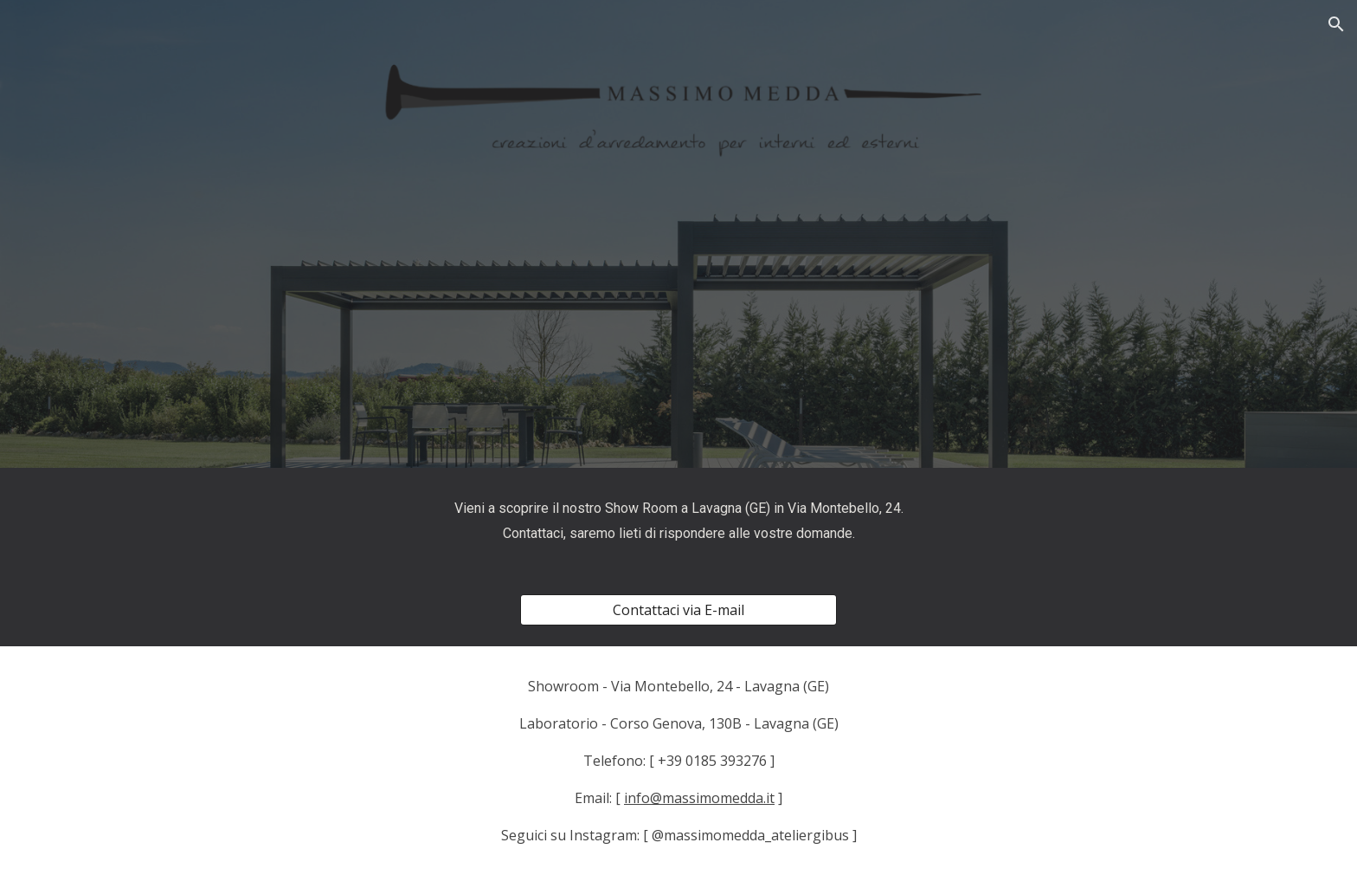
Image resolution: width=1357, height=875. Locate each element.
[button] (1336, 24)
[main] (678, 521)
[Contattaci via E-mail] (678, 610)
